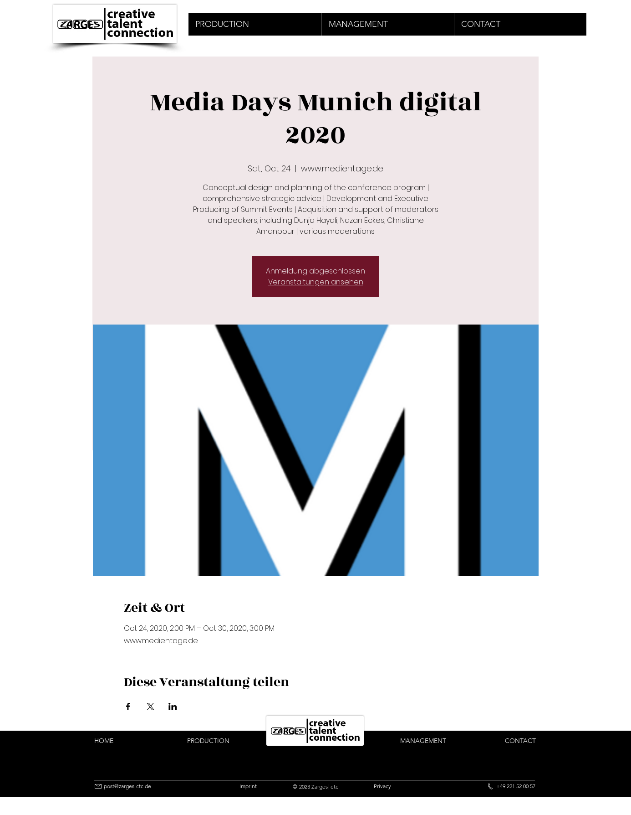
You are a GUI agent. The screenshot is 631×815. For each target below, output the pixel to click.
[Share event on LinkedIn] (172, 706)
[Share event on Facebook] (128, 706)
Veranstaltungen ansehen (315, 282)
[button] (254, 24)
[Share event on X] (150, 706)
